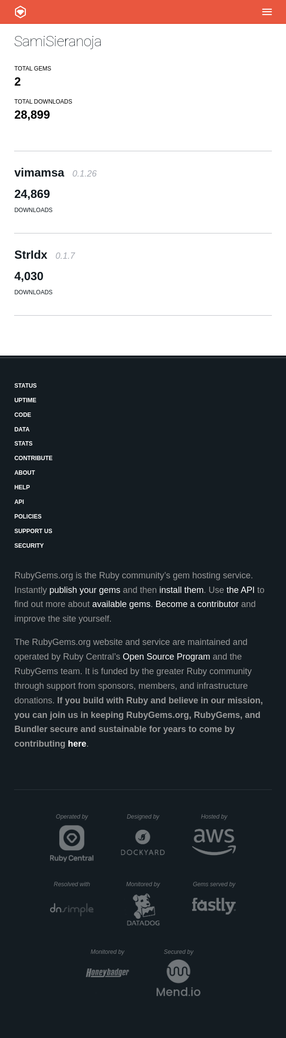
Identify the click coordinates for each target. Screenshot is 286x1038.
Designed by (146, 816)
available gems (121, 604)
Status (25, 385)
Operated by (75, 820)
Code (22, 415)
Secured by (182, 952)
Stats (23, 443)
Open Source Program (166, 657)
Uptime (25, 400)
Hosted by (218, 816)
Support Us (33, 531)
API (19, 502)
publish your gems (84, 590)
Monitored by (145, 884)
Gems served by (214, 884)
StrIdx (44, 254)
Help (22, 487)
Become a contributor (197, 604)
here (77, 744)
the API (241, 590)
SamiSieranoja (58, 41)
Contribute (33, 458)
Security (29, 545)
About (24, 472)
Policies (27, 516)
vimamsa (55, 172)
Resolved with (73, 884)
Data (22, 429)
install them (182, 590)
